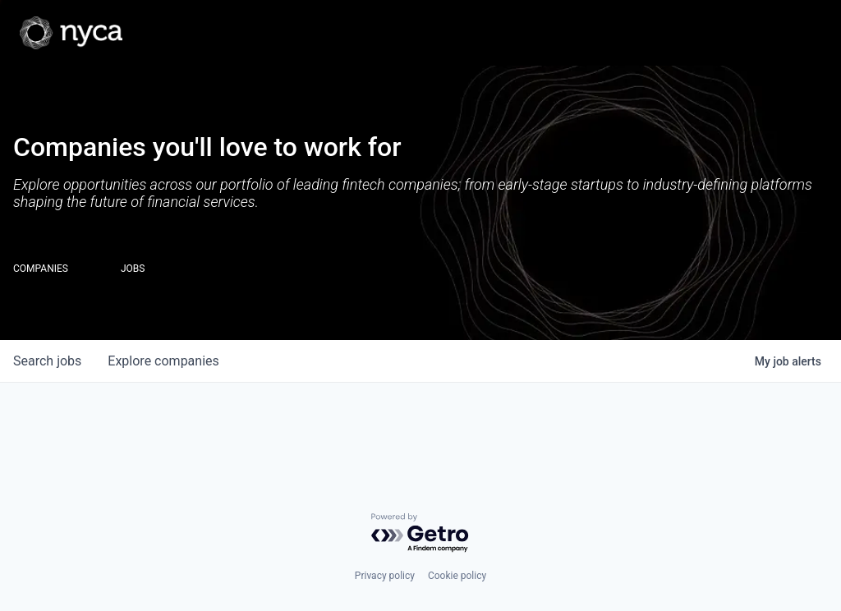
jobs (47, 361)
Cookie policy (457, 575)
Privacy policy (385, 575)
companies (163, 361)
